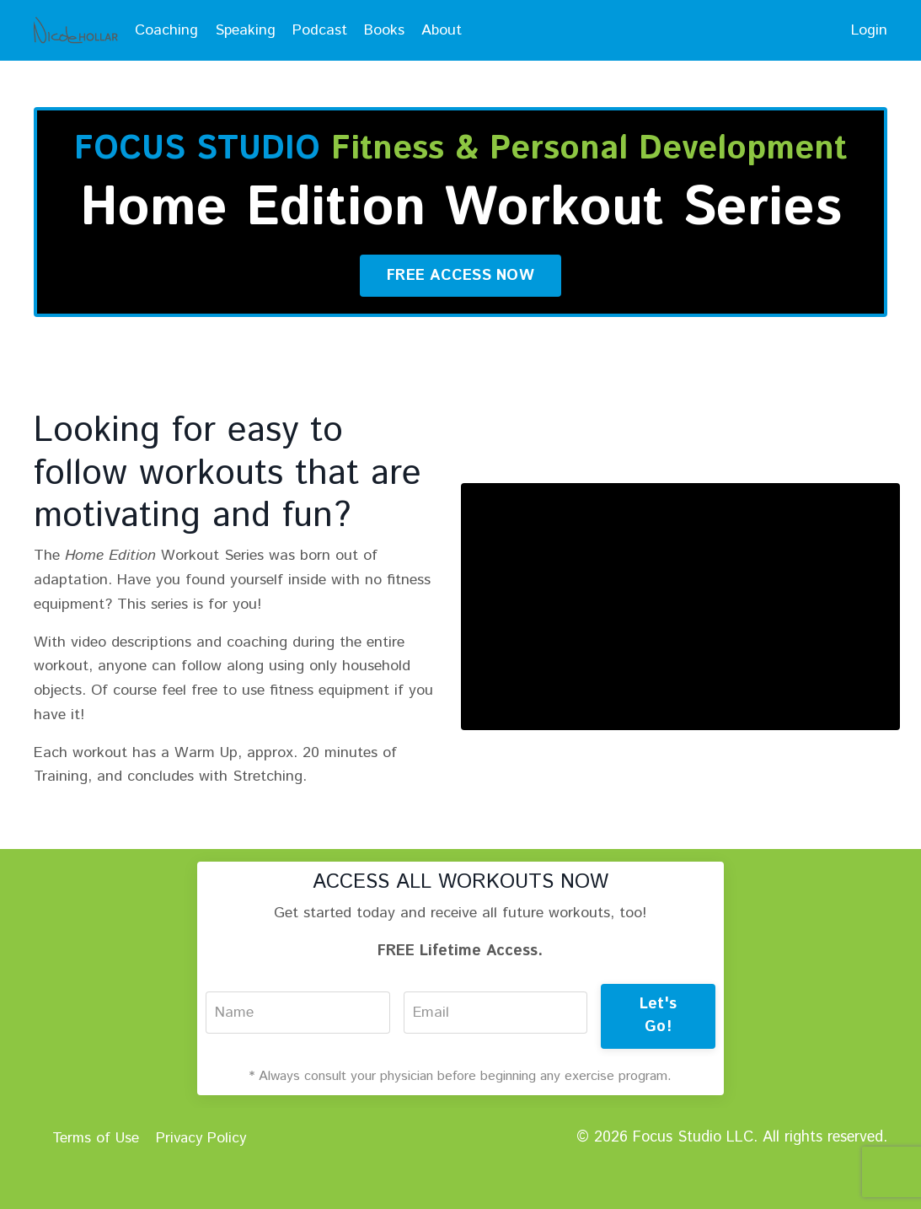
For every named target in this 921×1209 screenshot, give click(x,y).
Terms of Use (95, 1179)
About (443, 30)
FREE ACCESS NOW (460, 318)
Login (868, 30)
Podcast (320, 30)
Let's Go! (658, 1058)
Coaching (166, 30)
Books (385, 30)
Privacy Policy (202, 1179)
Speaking (245, 30)
